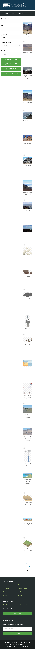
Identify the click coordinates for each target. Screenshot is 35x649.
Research (6, 595)
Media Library (17, 13)
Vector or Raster (6, 42)
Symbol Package (11, 74)
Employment (21, 592)
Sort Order (4, 51)
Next (28, 570)
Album (3, 26)
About (19, 585)
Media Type (4, 34)
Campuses (6, 588)
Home (6, 13)
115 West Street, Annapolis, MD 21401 (16, 605)
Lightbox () (11, 69)
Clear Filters (11, 64)
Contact (17, 613)
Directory (6, 592)
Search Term (6, 18)
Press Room (21, 595)
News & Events (22, 588)
